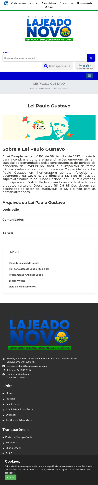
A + (31, 3)
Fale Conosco (11, 403)
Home (32, 88)
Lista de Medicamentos (22, 286)
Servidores (10, 442)
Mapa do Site (67, 3)
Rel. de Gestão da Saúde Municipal (28, 268)
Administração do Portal (18, 409)
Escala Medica (16, 280)
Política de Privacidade (17, 420)
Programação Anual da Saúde (25, 274)
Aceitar (10, 477)
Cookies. (12, 461)
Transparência (57, 66)
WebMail (9, 414)
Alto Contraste (18, 3)
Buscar (49, 56)
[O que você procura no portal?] (91, 58)
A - (37, 3)
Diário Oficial (11, 447)
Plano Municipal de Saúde (23, 262)
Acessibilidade (49, 3)
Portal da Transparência (17, 436)
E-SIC (7, 453)
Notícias (8, 398)
